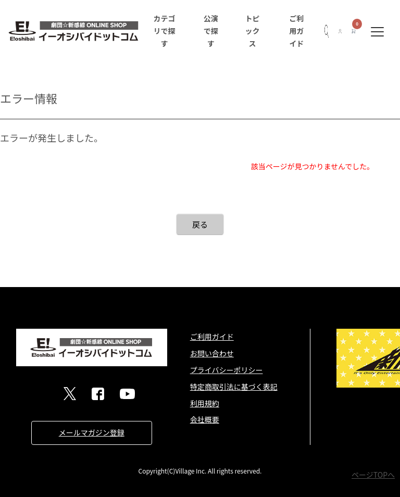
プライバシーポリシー (226, 370)
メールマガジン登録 (91, 432)
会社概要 (204, 419)
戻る (200, 224)
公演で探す (211, 30)
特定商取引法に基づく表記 (234, 386)
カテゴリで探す (164, 30)
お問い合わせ (212, 353)
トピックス (252, 30)
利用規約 (204, 403)
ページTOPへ (373, 474)
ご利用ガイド (296, 30)
